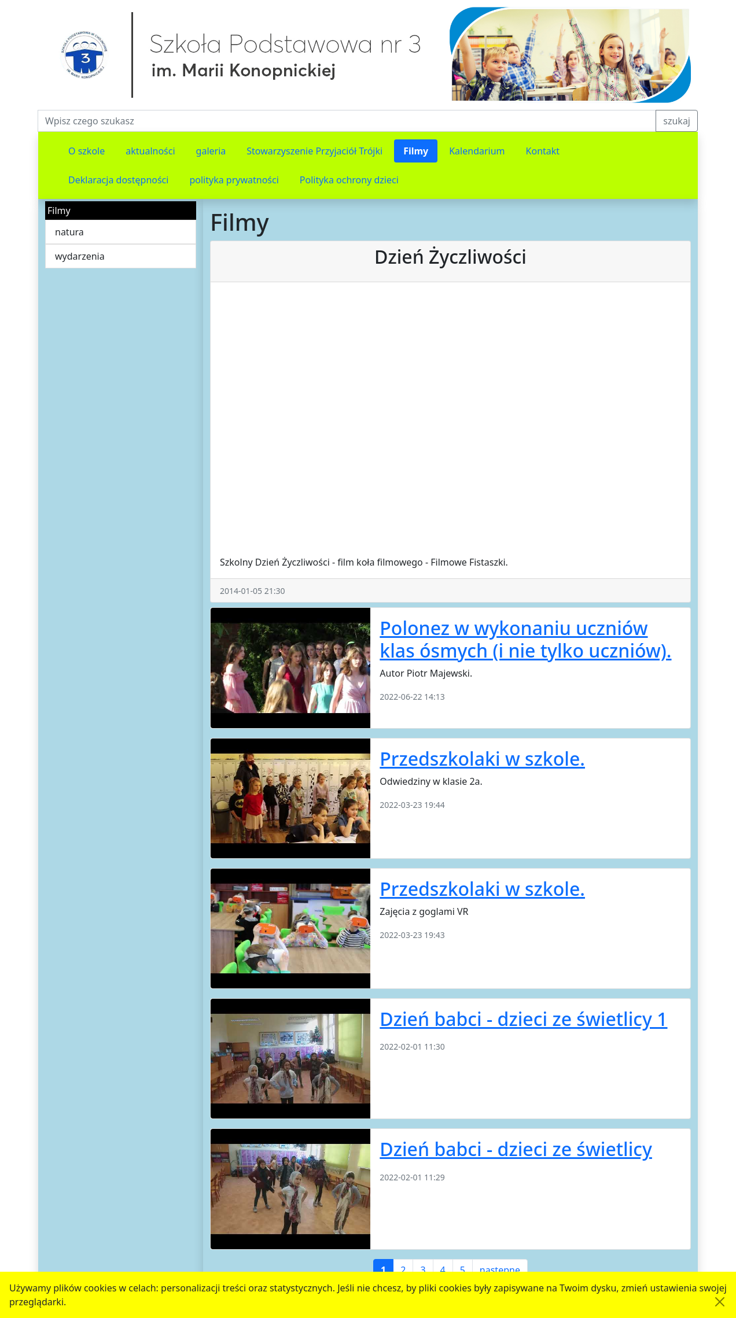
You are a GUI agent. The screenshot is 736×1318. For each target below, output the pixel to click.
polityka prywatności (233, 179)
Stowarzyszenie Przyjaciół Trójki (314, 151)
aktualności (150, 151)
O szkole (86, 151)
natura (69, 232)
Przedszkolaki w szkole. (482, 758)
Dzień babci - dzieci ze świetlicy (516, 1148)
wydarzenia (80, 256)
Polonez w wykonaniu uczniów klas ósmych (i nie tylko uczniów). (525, 638)
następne (500, 1270)
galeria (211, 151)
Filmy (415, 151)
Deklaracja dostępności (118, 179)
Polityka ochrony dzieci (349, 179)
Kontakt (543, 151)
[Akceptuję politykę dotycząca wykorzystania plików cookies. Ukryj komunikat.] (720, 1302)
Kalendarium (477, 151)
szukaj (676, 121)
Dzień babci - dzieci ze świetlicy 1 (523, 1018)
